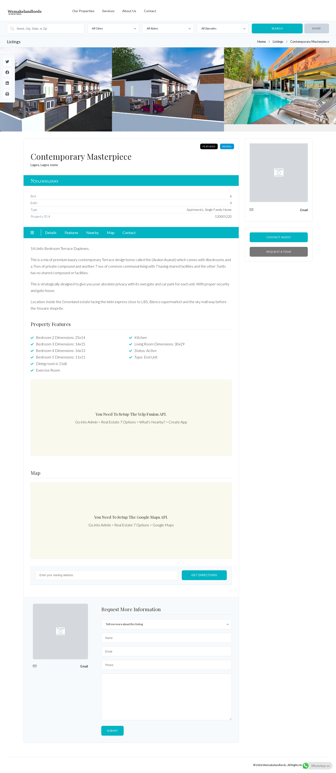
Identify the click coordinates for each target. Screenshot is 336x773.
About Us (129, 11)
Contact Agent (278, 237)
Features (71, 232)
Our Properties (83, 11)
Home (261, 41)
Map (111, 232)
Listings (278, 41)
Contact (150, 11)
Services (108, 11)
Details (50, 232)
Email (84, 666)
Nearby (92, 232)
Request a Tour (278, 251)
